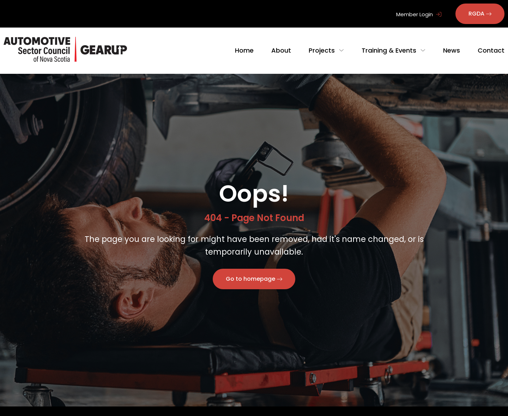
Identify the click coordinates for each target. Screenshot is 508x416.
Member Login (418, 14)
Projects (327, 50)
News (451, 50)
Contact (491, 50)
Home (250, 50)
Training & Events (391, 50)
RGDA (476, 14)
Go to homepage (250, 279)
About (287, 50)
